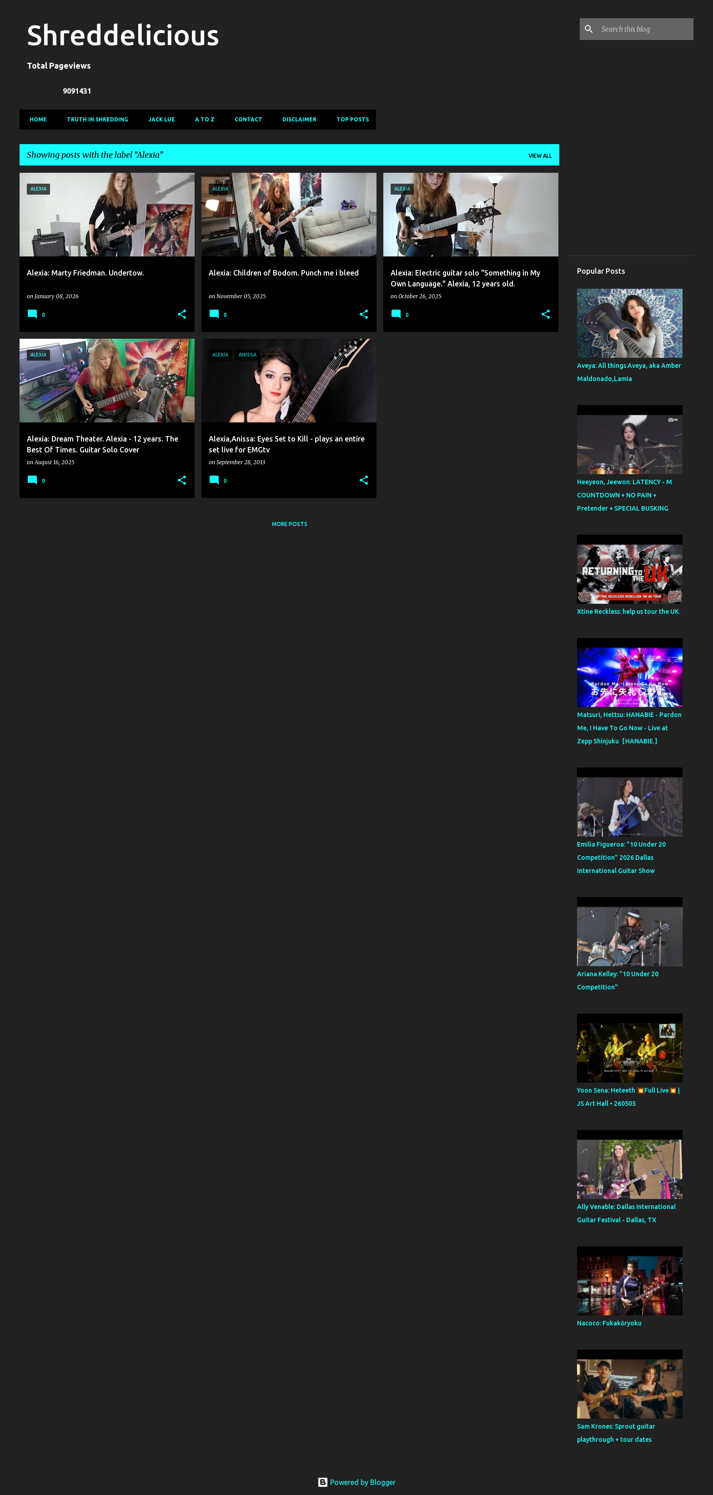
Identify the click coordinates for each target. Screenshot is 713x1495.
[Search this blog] (645, 29)
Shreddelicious (123, 34)
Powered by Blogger (356, 1482)
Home (35, 119)
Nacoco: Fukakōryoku (609, 1323)
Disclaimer (297, 119)
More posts (289, 524)
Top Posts (350, 119)
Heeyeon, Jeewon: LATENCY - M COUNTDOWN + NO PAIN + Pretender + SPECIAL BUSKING (624, 495)
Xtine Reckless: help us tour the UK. (628, 611)
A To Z (202, 119)
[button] (181, 315)
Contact (246, 119)
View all (540, 156)
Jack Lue (159, 119)
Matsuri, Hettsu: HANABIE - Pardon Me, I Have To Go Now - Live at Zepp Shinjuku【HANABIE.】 (629, 728)
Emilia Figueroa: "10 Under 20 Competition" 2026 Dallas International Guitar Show (621, 857)
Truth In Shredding (95, 119)
